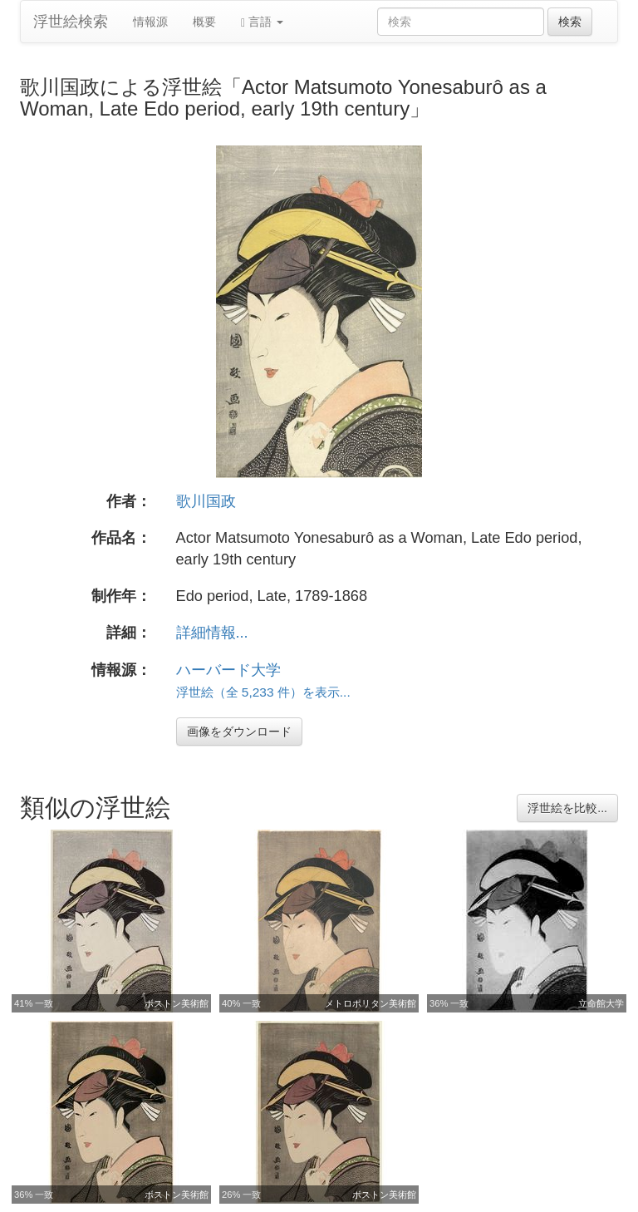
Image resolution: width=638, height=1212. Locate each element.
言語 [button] (262, 22)
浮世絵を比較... (567, 808)
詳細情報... (212, 632)
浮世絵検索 (70, 21)
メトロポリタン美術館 (370, 1003)
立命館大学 (601, 1003)
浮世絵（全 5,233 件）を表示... (263, 692)
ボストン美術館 (177, 1003)
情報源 (150, 21)
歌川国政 (206, 501)
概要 (204, 21)
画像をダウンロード (239, 731)
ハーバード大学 (228, 670)
